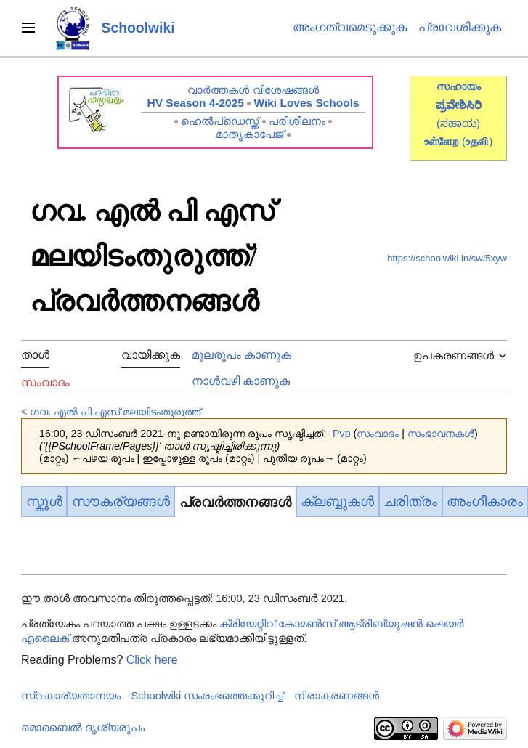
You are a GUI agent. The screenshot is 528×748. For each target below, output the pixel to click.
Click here (152, 660)
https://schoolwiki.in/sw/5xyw (447, 258)
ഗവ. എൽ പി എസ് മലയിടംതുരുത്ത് (115, 412)
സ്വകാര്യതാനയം (71, 696)
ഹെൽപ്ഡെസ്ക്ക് (220, 121)
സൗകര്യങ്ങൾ (121, 501)
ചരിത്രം (410, 501)
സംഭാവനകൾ (440, 433)
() (477, 141)
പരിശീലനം (297, 121)
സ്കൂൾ (44, 501)
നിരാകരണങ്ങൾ (336, 696)
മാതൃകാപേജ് (250, 134)
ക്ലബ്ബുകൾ (337, 501)
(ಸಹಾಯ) (458, 123)
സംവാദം (378, 433)
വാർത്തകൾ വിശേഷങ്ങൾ (252, 90)
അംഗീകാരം (485, 501)
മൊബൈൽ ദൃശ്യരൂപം (83, 727)
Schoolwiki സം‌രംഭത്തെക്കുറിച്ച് (207, 696)
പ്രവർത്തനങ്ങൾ (235, 502)
